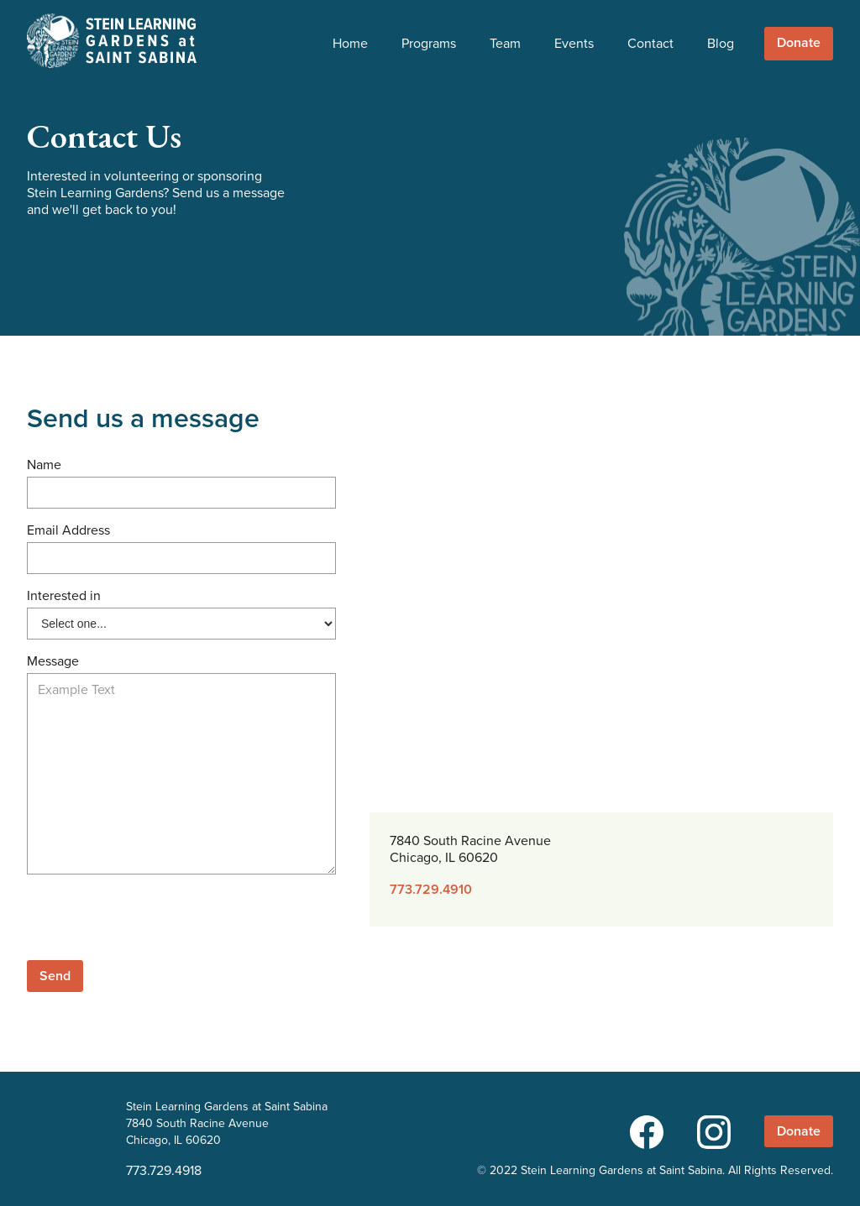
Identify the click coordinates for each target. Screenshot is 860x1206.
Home (350, 43)
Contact (650, 43)
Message (53, 661)
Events (574, 43)
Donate (799, 43)
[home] (112, 40)
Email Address (68, 530)
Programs (428, 43)
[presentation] (154, 920)
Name (44, 465)
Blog (720, 43)
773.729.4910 (431, 889)
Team (505, 43)
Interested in (64, 596)
